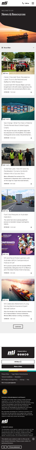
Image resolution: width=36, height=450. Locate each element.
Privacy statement (14, 447)
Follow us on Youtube (25, 354)
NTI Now (18, 362)
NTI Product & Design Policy (10, 379)
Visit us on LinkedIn (27, 354)
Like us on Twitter (23, 354)
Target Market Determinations (19, 374)
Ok (4, 447)
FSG (28, 379)
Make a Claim (18, 366)
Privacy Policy (5, 374)
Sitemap (22, 379)
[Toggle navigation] (32, 3)
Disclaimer (18, 377)
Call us (25, 3)
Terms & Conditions (7, 377)
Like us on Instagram (21, 354)
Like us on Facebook (18, 354)
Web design (9, 383)
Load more (18, 326)
